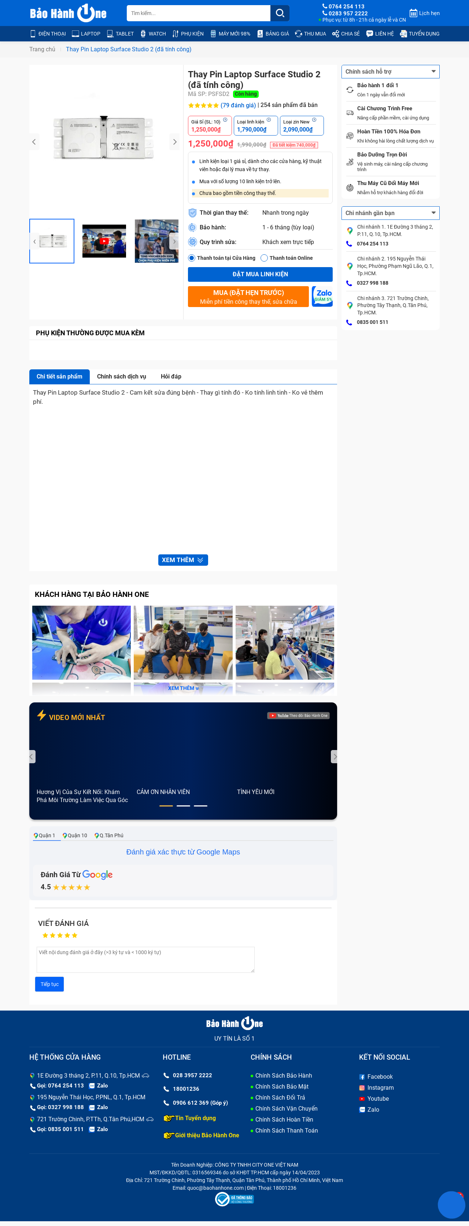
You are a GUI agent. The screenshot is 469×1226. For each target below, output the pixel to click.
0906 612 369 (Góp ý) (195, 1107)
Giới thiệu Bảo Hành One (201, 1140)
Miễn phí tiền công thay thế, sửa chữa (248, 296)
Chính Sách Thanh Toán (286, 1135)
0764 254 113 (367, 244)
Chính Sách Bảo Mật (282, 1091)
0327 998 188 (367, 283)
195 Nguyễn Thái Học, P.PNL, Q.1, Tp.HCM (91, 1102)
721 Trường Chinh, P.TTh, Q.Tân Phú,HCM (90, 1123)
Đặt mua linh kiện (260, 274)
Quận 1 (44, 840)
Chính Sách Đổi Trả (280, 1102)
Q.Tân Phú (108, 840)
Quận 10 (74, 840)
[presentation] (34, 141)
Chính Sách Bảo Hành (283, 1080)
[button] (166, 811)
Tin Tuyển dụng (189, 1123)
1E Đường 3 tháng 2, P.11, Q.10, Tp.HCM (88, 1080)
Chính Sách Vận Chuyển (286, 1113)
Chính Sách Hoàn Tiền (284, 1124)
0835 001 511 (367, 322)
